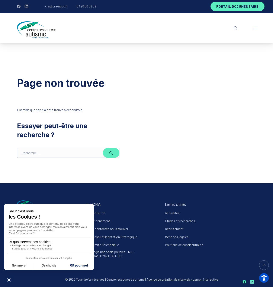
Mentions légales (177, 237)
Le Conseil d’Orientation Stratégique (111, 237)
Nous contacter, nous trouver (107, 229)
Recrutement (174, 229)
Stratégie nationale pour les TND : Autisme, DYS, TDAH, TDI (110, 254)
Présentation (95, 213)
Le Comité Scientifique (102, 244)
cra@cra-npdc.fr (56, 6)
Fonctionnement (98, 221)
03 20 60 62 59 (86, 6)
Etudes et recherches (180, 221)
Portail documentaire (237, 6)
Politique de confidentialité (184, 244)
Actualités (172, 213)
